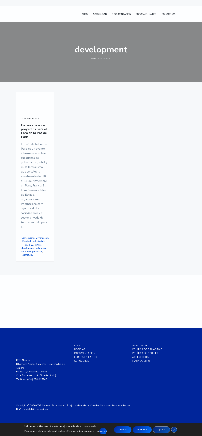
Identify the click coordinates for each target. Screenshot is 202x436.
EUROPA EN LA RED (85, 357)
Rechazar (142, 429)
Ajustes (161, 429)
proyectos (37, 251)
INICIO (77, 345)
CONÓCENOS (81, 360)
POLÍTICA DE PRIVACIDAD (147, 349)
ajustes (103, 431)
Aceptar (123, 429)
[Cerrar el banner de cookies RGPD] (174, 430)
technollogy (27, 255)
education (41, 248)
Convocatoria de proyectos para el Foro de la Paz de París (34, 131)
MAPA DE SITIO (141, 360)
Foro (23, 251)
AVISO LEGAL (140, 345)
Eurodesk (26, 241)
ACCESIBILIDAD (141, 357)
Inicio (93, 58)
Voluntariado (39, 241)
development (28, 248)
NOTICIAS (79, 349)
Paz (29, 251)
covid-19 (29, 245)
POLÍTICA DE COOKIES (145, 353)
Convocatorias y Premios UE (35, 238)
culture (38, 245)
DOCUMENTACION (84, 353)
